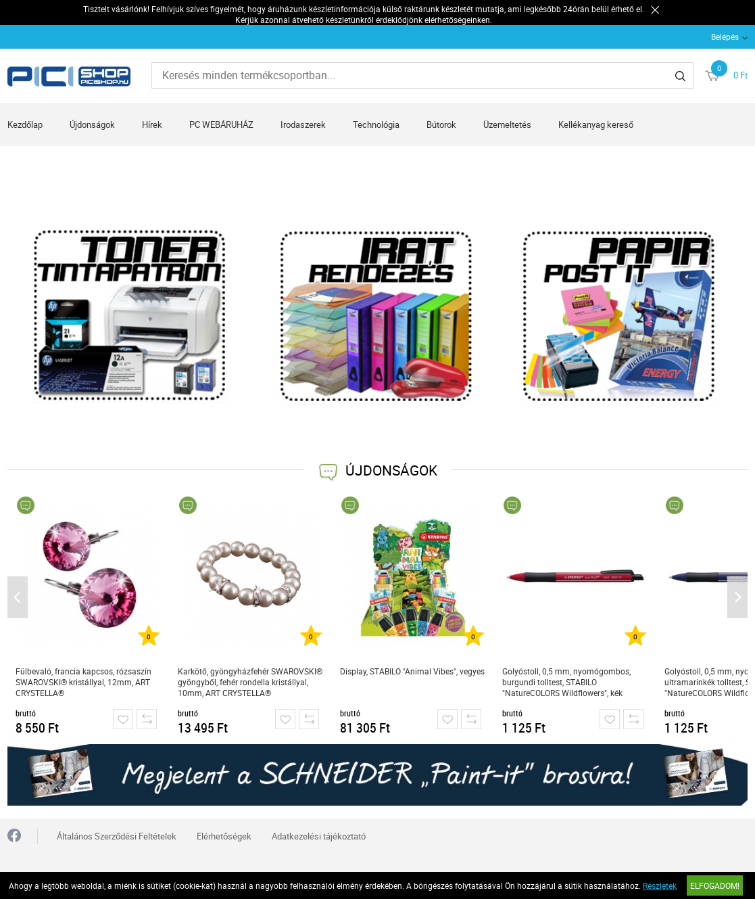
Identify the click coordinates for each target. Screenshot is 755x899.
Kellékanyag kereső (595, 124)
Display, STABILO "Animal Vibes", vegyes (412, 671)
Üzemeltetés (507, 124)
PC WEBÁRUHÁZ (221, 124)
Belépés (725, 36)
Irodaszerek (303, 124)
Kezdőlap (25, 124)
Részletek (660, 885)
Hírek (152, 124)
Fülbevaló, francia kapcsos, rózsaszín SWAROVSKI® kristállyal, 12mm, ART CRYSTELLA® (83, 682)
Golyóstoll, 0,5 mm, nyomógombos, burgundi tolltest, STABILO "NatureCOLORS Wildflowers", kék (566, 682)
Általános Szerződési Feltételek (116, 836)
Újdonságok (92, 124)
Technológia (376, 124)
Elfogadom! (714, 885)
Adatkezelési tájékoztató (319, 836)
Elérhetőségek (224, 836)
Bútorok (441, 124)
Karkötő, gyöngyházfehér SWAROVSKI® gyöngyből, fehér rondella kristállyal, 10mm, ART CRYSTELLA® (250, 682)
